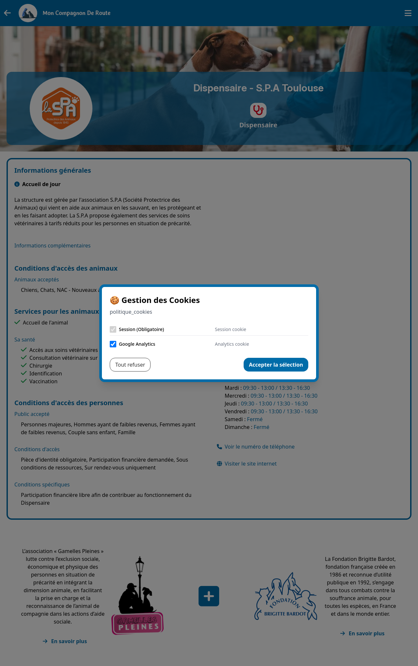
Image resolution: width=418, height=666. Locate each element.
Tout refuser (130, 364)
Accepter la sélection (276, 364)
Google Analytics (137, 344)
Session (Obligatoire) (141, 329)
